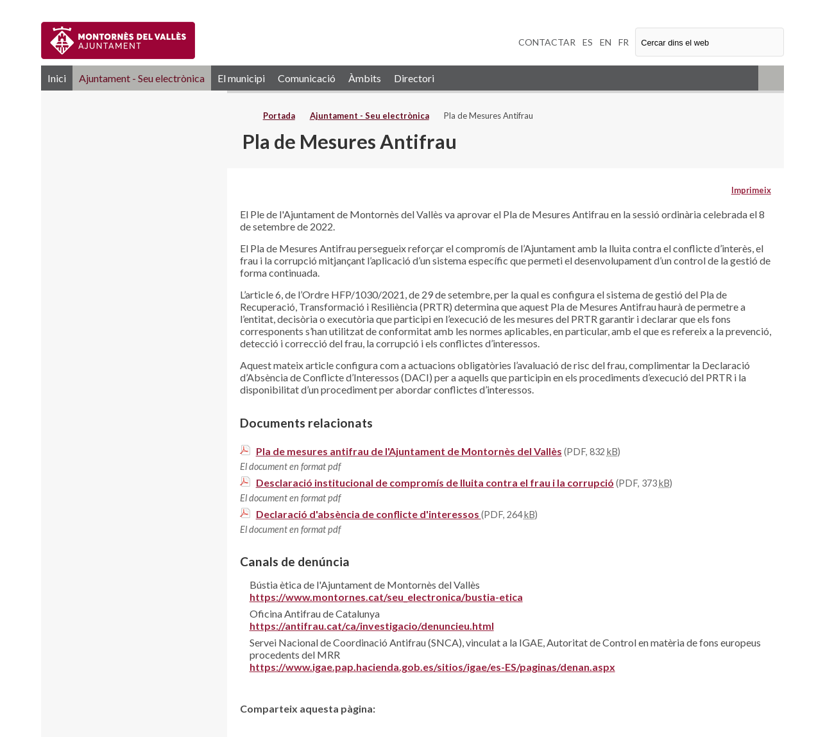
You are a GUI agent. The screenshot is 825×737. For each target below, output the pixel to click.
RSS (771, 78)
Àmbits (364, 78)
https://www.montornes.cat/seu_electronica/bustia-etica (386, 597)
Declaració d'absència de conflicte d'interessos (368, 514)
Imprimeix (751, 190)
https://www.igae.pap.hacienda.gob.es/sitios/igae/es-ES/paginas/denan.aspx (432, 667)
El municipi (241, 78)
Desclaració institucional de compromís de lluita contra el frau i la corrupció (435, 482)
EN (605, 42)
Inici (56, 78)
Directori (414, 78)
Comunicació (307, 78)
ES (588, 42)
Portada (279, 115)
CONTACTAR (546, 42)
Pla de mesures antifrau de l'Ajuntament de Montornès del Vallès (409, 451)
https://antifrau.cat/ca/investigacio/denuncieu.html (372, 626)
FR (623, 42)
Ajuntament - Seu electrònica (142, 78)
